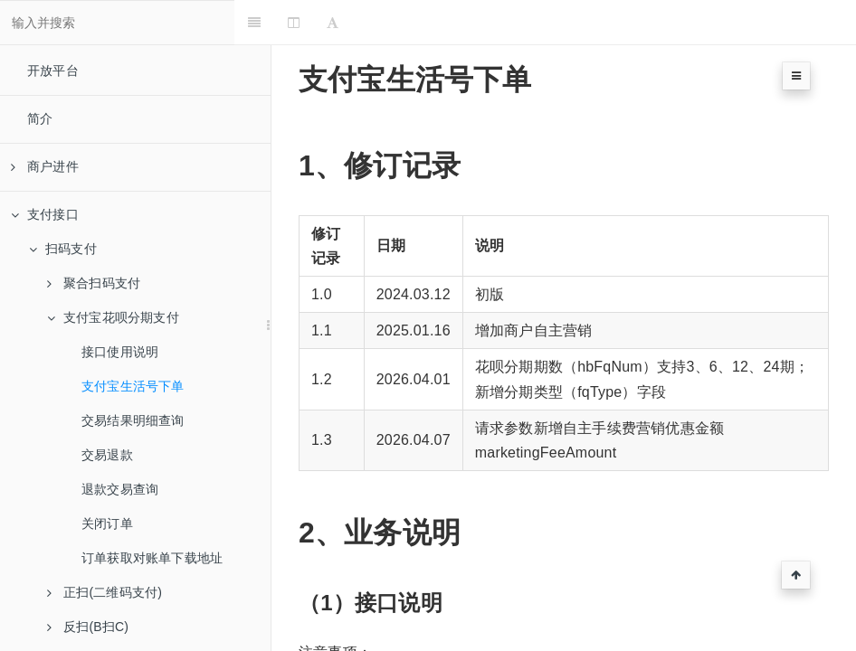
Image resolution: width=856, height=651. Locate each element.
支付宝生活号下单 (133, 386)
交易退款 (107, 455)
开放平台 (53, 70)
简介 (39, 118)
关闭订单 (107, 523)
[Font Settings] (369, 22)
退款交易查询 (119, 489)
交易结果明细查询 (133, 420)
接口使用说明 (119, 351)
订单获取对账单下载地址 (152, 558)
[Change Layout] (330, 22)
